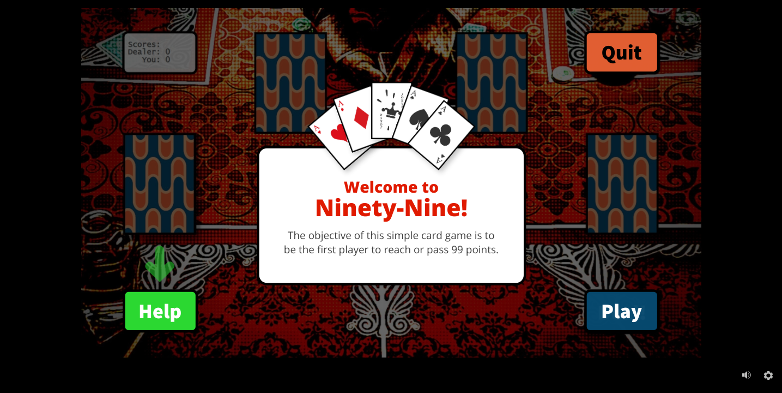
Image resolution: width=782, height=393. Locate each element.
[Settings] (768, 375)
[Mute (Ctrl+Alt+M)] (746, 375)
